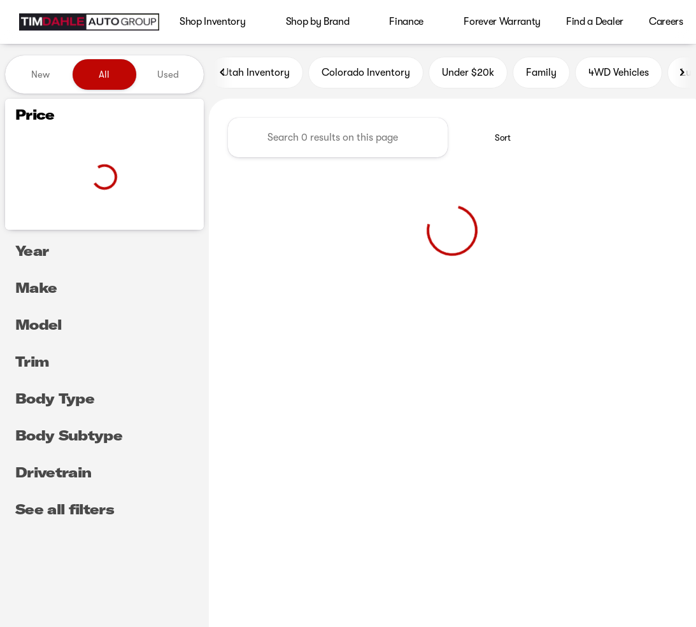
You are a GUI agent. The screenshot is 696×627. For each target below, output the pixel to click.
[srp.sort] (496, 139)
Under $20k (468, 74)
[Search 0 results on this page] (338, 139)
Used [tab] (168, 74)
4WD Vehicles (618, 74)
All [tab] (104, 74)
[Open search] (667, 22)
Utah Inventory (256, 74)
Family (541, 74)
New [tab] (40, 74)
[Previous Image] (223, 74)
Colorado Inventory (366, 74)
